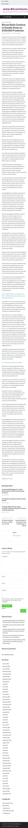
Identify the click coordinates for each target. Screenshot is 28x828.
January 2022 (6, 791)
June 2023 (5, 747)
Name (4, 576)
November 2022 (7, 765)
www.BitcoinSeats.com (15, 823)
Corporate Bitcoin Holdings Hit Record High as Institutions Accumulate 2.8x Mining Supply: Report (14, 641)
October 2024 (6, 707)
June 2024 (5, 717)
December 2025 (7, 671)
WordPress (10, 826)
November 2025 (7, 674)
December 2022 (7, 763)
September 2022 (7, 770)
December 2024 (7, 702)
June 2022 (5, 778)
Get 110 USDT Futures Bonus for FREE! (12, 362)
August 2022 (6, 773)
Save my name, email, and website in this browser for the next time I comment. (12, 600)
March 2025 (6, 694)
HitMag (17, 826)
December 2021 (7, 793)
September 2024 (7, 709)
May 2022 (5, 781)
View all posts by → (17, 535)
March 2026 (6, 663)
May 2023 (5, 750)
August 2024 (6, 712)
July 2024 (5, 714)
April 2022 (5, 783)
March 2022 (6, 786)
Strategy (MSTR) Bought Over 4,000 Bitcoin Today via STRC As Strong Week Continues (13, 491)
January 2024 (6, 730)
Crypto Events (6, 808)
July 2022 (5, 776)
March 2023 (6, 755)
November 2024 (7, 704)
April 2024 (5, 722)
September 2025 (7, 679)
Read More (8, 478)
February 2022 (6, 788)
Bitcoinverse (6, 805)
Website (4, 590)
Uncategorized (6, 813)
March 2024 (6, 725)
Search (4, 608)
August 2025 (6, 681)
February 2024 (6, 727)
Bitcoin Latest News (6, 22)
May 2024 (5, 719)
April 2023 (5, 753)
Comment (5, 556)
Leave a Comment (17, 33)
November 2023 (7, 735)
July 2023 (5, 745)
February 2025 (6, 697)
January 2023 (6, 760)
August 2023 (6, 742)
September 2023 (7, 740)
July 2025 (5, 684)
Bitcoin (21, 58)
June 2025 (5, 686)
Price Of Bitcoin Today (8, 810)
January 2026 (6, 669)
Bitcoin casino (5, 328)
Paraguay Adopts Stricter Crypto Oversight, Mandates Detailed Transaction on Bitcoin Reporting (14, 508)
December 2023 (7, 732)
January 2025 (6, 699)
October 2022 (6, 768)
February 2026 (6, 666)
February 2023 (6, 758)
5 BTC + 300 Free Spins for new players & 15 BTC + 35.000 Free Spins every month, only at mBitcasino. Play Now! (13, 295)
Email (4, 583)
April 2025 (5, 691)
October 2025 (6, 676)
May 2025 (5, 689)
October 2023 (6, 737)
